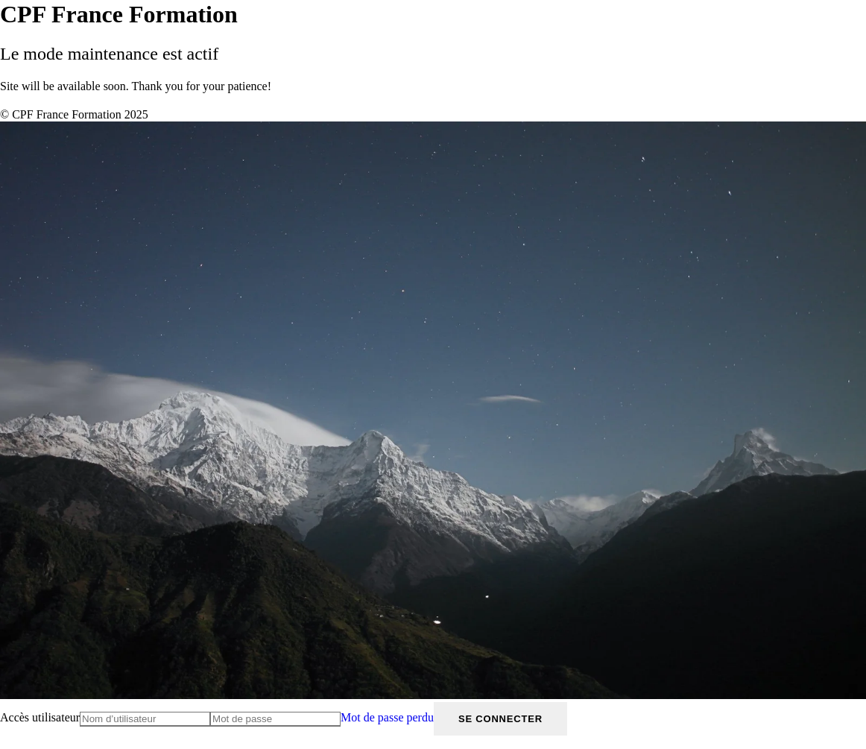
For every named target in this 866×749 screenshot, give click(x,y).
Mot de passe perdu (387, 717)
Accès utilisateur (40, 717)
